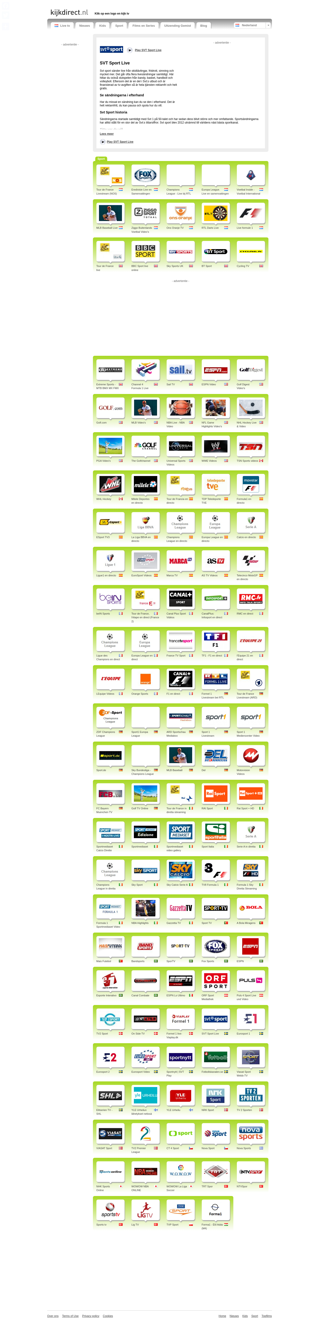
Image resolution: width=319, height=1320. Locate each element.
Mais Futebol (103, 961)
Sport (119, 25)
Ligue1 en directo (106, 575)
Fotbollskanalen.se (212, 1071)
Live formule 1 (245, 227)
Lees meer (107, 133)
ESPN (240, 961)
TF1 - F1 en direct (212, 655)
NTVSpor (242, 1186)
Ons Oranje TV (175, 227)
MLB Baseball (175, 770)
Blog (203, 25)
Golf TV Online (140, 808)
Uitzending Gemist (177, 25)
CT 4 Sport (173, 1148)
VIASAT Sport (104, 1148)
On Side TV (138, 1033)
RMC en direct (245, 613)
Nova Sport (208, 1148)
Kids (102, 25)
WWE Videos (209, 460)
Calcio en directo (246, 537)
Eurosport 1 (243, 1033)
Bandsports (138, 961)
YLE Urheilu (173, 1110)
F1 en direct (173, 693)
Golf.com (101, 422)
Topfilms (266, 1316)
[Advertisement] (105, 4)
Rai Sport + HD (245, 808)
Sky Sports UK (175, 266)
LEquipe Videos (105, 693)
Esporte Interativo (106, 995)
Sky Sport (137, 884)
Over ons (53, 1316)
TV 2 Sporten (244, 1110)
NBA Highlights (140, 923)
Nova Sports (244, 1148)
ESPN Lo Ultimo (176, 995)
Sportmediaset (140, 846)
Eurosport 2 (103, 1071)
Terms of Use (70, 1316)
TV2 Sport (102, 1033)
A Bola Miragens (246, 923)
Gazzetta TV (174, 923)
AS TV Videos (210, 575)
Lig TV (135, 1224)
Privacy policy (90, 1316)
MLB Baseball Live (107, 227)
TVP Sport (173, 1224)
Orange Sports (140, 693)
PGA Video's (103, 460)
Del (204, 770)
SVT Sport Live (210, 1033)
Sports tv (101, 1224)
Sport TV (207, 923)
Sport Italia (208, 846)
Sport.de (101, 770)
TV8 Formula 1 (210, 884)
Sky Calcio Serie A (177, 884)
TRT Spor (207, 1186)
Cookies (108, 1316)
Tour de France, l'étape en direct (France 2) (145, 617)
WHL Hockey (103, 499)
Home (222, 1316)
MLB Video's (139, 422)
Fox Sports (208, 961)
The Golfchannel (141, 460)
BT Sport (207, 266)
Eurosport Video (141, 1071)
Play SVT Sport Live (120, 141)
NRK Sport (208, 1110)
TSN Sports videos (247, 460)
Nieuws (84, 25)
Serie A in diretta (246, 846)
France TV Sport (176, 655)
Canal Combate (140, 995)
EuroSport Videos (142, 575)
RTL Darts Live (210, 227)
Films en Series (143, 25)
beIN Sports (103, 613)
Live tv (62, 25)
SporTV (171, 961)
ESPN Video (209, 384)
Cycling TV (243, 266)
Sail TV (171, 384)
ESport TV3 (103, 537)
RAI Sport (207, 808)
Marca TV (172, 575)
